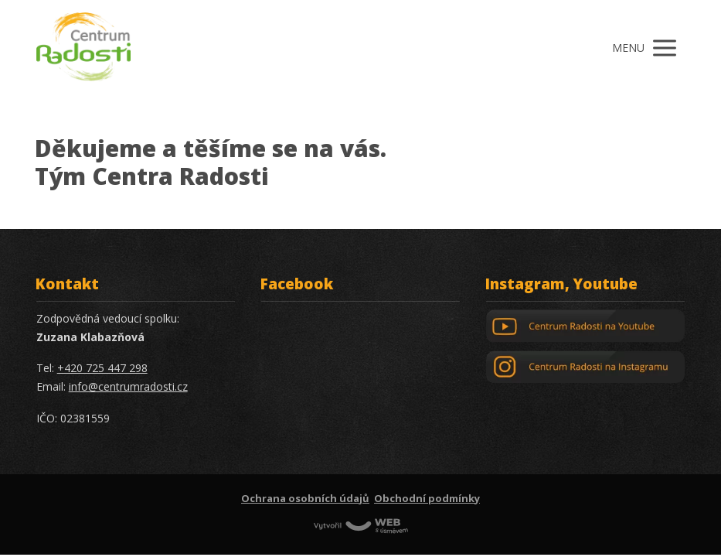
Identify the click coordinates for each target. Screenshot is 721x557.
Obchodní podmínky (427, 498)
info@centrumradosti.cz (128, 386)
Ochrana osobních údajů (305, 498)
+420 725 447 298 (102, 368)
